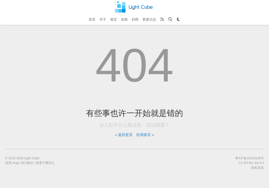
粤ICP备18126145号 (249, 158)
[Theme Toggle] (178, 19)
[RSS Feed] (162, 19)
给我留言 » (145, 135)
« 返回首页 (124, 135)
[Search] (170, 19)
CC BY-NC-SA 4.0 (251, 163)
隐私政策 (257, 167)
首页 (92, 19)
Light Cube (31, 158)
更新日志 (149, 19)
